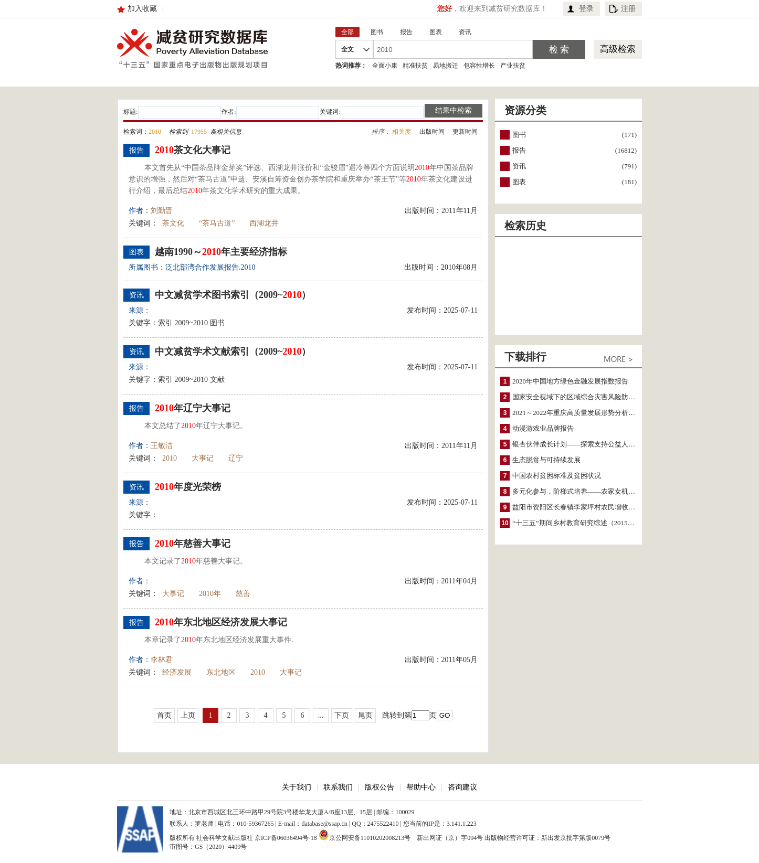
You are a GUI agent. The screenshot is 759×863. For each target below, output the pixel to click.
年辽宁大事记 (192, 408)
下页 (341, 715)
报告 (519, 150)
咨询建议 (462, 787)
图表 (519, 182)
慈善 (243, 594)
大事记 (203, 458)
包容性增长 (479, 65)
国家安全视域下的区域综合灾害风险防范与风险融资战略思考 (604, 397)
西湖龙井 (264, 223)
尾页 (365, 715)
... (321, 715)
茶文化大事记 (192, 150)
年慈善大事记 (192, 543)
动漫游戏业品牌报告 (543, 428)
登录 (586, 9)
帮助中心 (421, 787)
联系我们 (338, 787)
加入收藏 (142, 9)
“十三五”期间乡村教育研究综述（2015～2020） (583, 523)
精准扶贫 (415, 65)
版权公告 (379, 787)
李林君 (162, 660)
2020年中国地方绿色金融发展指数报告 (570, 381)
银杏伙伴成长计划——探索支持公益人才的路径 (584, 444)
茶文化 (173, 223)
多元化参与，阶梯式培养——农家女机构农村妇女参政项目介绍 (607, 491)
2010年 (210, 594)
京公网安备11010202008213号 (365, 834)
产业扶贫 (512, 65)
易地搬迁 (445, 65)
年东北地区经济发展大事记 (221, 622)
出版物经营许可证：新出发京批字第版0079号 (547, 837)
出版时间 (432, 131)
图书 (519, 134)
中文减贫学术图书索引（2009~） (233, 295)
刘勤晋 (162, 211)
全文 (347, 49)
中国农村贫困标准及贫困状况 (556, 476)
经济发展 (177, 672)
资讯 (519, 166)
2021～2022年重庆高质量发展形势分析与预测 (580, 413)
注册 (628, 9)
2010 (169, 458)
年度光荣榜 (188, 487)
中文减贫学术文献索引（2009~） (233, 351)
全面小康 (384, 65)
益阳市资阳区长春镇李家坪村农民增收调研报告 (584, 507)
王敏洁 (162, 446)
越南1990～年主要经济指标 (221, 252)
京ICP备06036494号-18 (286, 837)
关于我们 (296, 787)
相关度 (401, 131)
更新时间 (465, 131)
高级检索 (618, 49)
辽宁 (235, 458)
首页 (164, 715)
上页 (188, 715)
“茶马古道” (217, 223)
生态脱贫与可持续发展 (546, 460)
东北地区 (221, 672)
